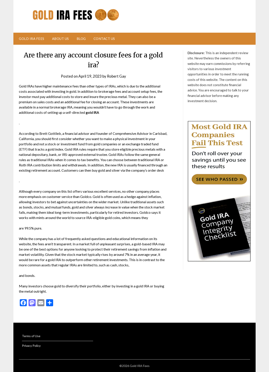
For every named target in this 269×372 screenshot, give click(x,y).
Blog (81, 39)
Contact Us (104, 39)
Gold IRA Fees (31, 39)
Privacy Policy (31, 345)
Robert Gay (116, 76)
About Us (60, 39)
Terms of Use (31, 336)
